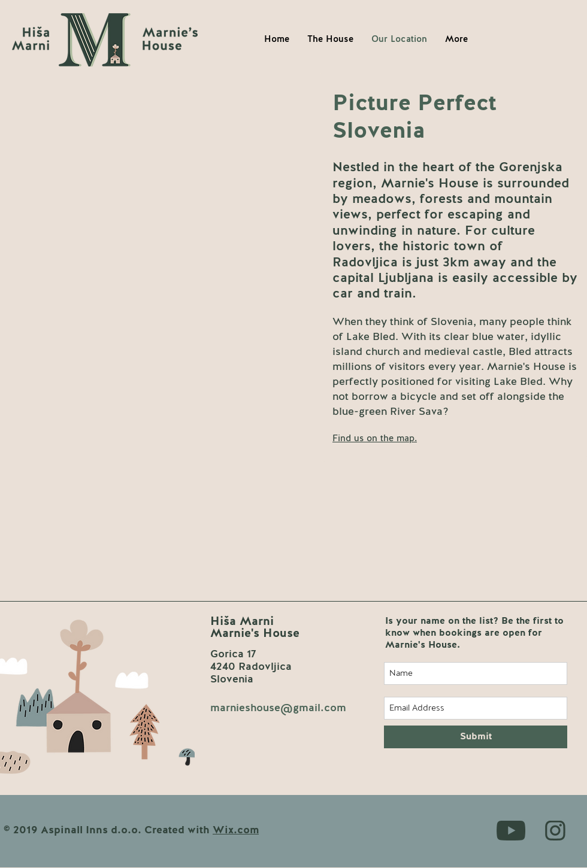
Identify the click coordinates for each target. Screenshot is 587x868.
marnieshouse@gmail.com (278, 708)
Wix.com (236, 830)
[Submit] (475, 737)
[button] (374, 438)
